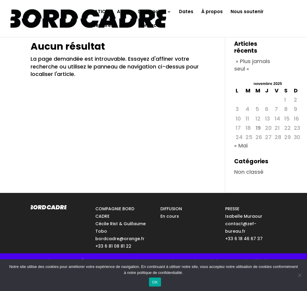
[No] (300, 275)
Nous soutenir (247, 12)
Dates (186, 12)
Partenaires (99, 25)
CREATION (97, 12)
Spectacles (151, 12)
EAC (126, 25)
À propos (212, 12)
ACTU (123, 12)
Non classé (249, 172)
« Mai (241, 145)
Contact (149, 25)
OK (155, 282)
